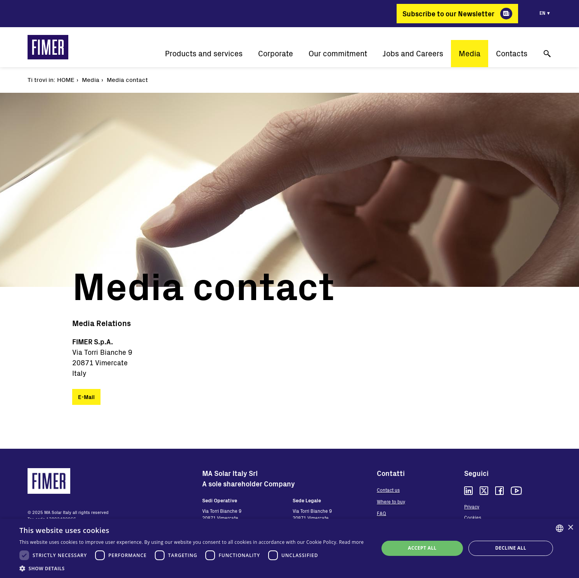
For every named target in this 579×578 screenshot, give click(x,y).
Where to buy (391, 501)
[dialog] (289, 548)
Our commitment (338, 53)
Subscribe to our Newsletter (448, 13)
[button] (191, 568)
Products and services (204, 53)
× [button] (570, 528)
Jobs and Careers (413, 53)
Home (66, 79)
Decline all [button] (510, 548)
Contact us (388, 490)
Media (469, 53)
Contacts (511, 53)
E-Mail (86, 397)
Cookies (472, 517)
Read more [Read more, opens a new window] (351, 542)
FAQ (381, 513)
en (542, 13)
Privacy (471, 506)
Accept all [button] (422, 548)
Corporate (275, 53)
